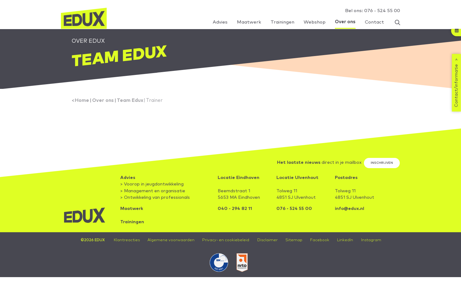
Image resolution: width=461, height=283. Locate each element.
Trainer (154, 100)
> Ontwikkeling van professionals (155, 198)
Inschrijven (382, 163)
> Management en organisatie (152, 191)
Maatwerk (131, 209)
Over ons (103, 100)
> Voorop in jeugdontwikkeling (152, 185)
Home (82, 100)
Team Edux (130, 100)
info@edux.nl (349, 209)
